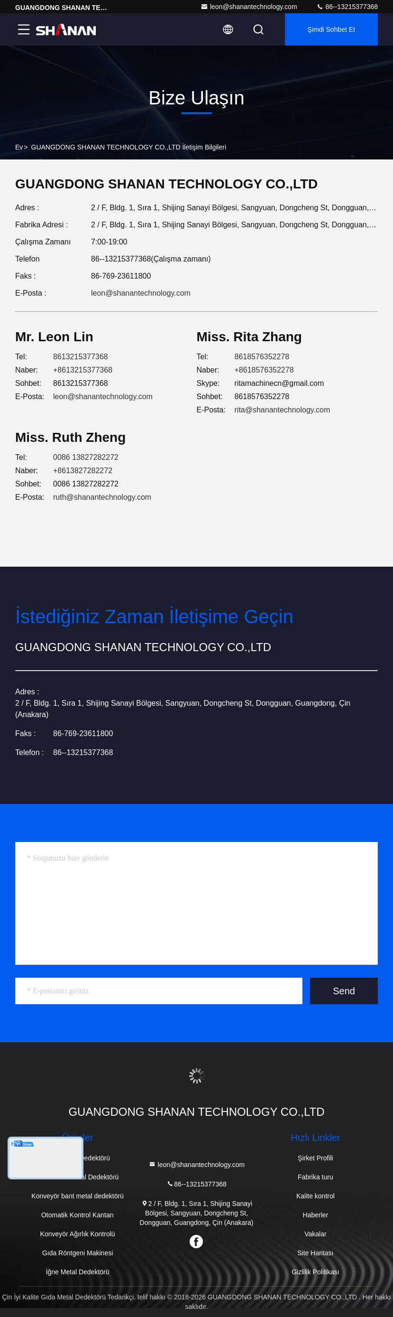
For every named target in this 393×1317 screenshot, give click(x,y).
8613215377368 (80, 357)
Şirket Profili (315, 1158)
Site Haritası (315, 1253)
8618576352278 (262, 357)
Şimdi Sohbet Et (331, 29)
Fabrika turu (315, 1177)
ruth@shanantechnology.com (102, 497)
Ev (19, 147)
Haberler (316, 1215)
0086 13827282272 (86, 457)
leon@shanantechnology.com (249, 6)
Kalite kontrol (315, 1196)
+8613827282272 (82, 471)
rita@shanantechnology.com (282, 410)
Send (344, 991)
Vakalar (315, 1234)
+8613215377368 (82, 370)
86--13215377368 (347, 6)
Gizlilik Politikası (315, 1272)
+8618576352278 (264, 370)
